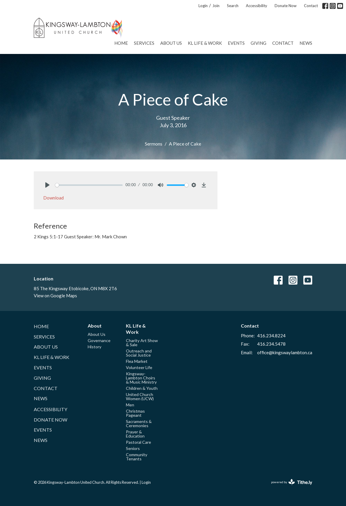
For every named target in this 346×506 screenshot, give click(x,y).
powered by (291, 482)
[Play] (47, 185)
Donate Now (286, 5)
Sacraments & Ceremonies (139, 423)
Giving (258, 43)
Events (236, 43)
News (305, 43)
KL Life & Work (205, 43)
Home (121, 43)
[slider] (89, 185)
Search (232, 5)
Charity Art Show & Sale (142, 342)
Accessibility (256, 5)
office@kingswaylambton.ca (284, 352)
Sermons (153, 143)
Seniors (133, 448)
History (94, 346)
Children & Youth (142, 388)
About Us (171, 43)
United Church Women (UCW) (140, 396)
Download (53, 197)
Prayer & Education (135, 433)
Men (130, 404)
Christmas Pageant (135, 413)
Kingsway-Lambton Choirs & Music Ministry (141, 377)
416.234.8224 (271, 335)
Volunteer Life (139, 367)
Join (216, 5)
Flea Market (137, 361)
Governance (99, 340)
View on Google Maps (55, 295)
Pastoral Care (138, 442)
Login (203, 5)
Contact (311, 5)
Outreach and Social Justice (139, 352)
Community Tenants (136, 456)
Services (144, 43)
